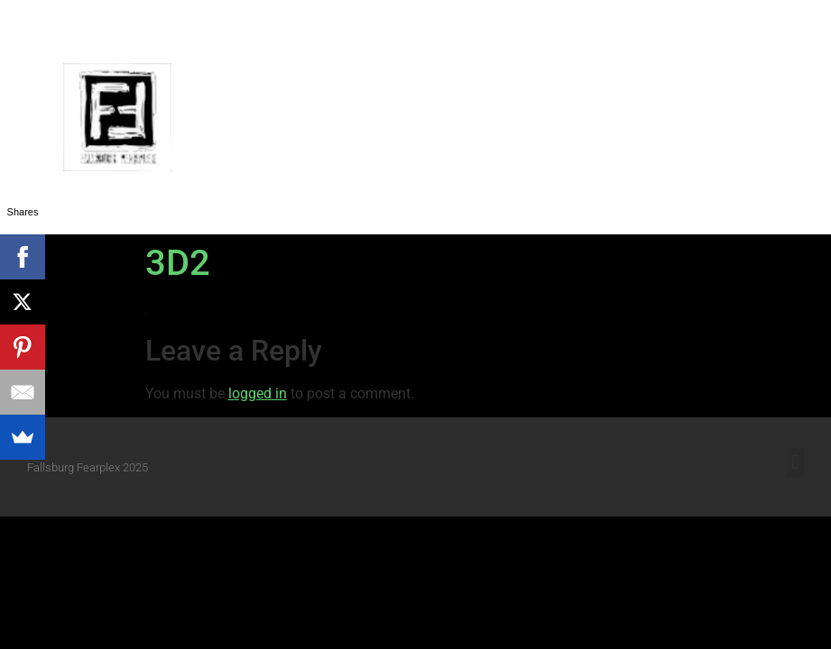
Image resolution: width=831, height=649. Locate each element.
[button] (803, 117)
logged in (257, 393)
